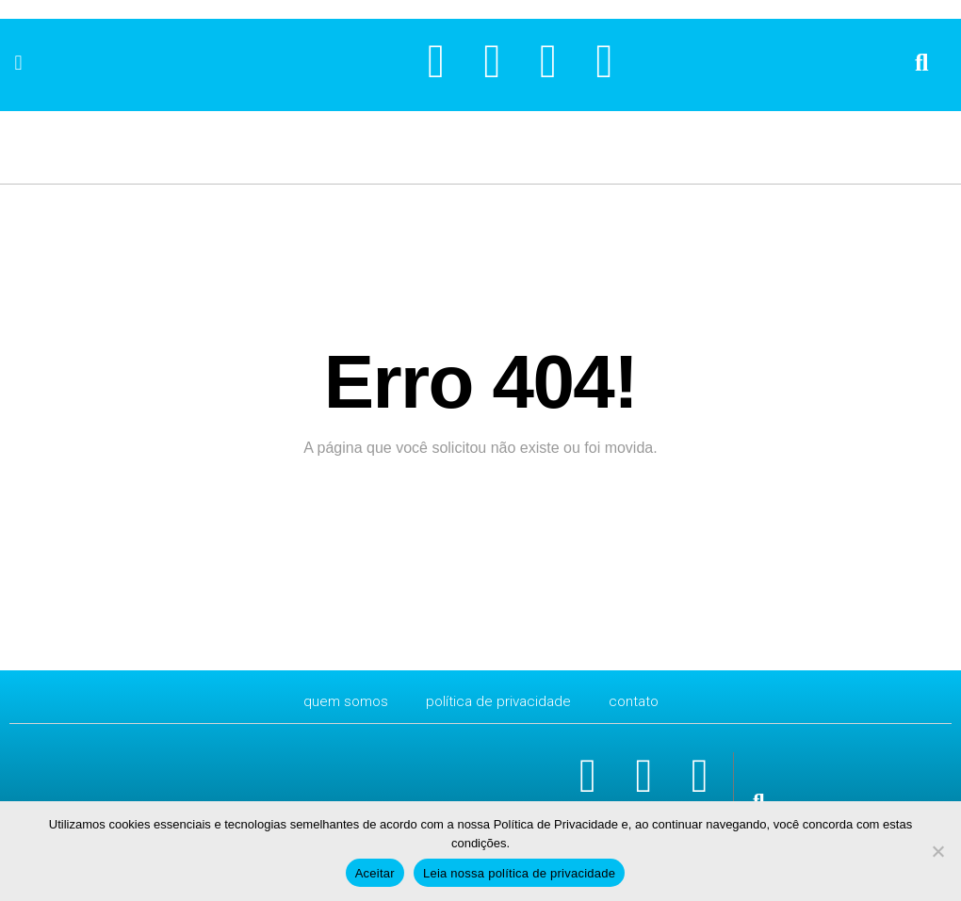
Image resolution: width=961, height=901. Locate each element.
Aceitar (375, 873)
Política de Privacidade (499, 701)
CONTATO (637, 701)
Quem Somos (342, 701)
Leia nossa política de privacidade (519, 873)
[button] (18, 62)
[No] (937, 851)
